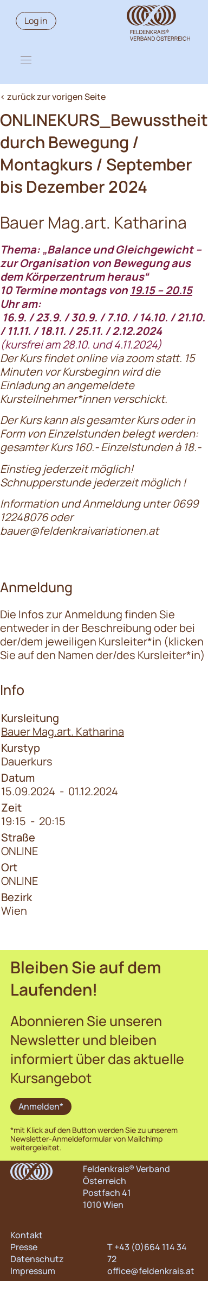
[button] (26, 60)
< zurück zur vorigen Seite (53, 97)
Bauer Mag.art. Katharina (62, 731)
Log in (36, 21)
